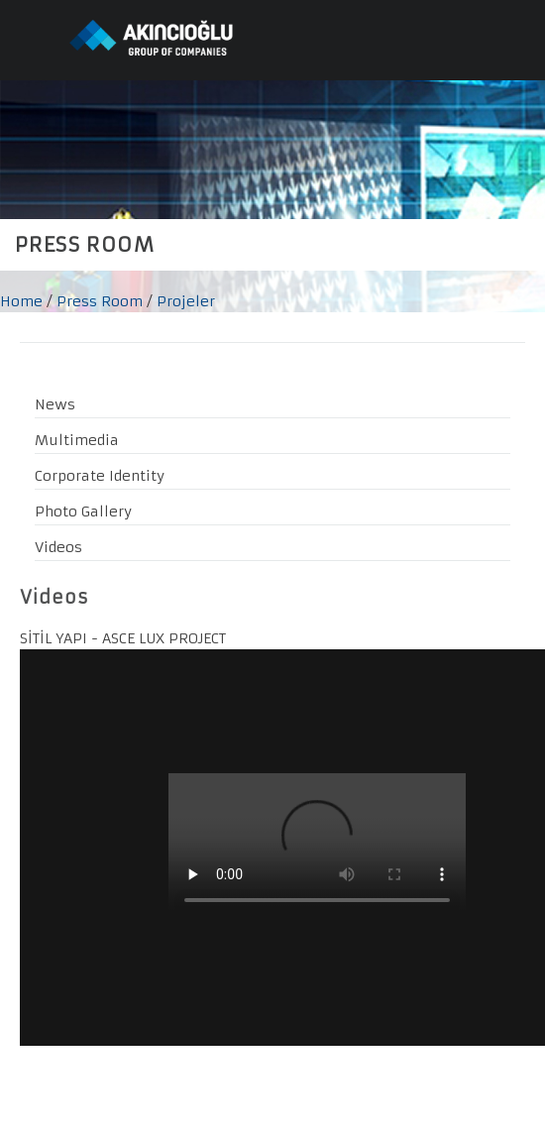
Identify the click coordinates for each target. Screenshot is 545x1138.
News (55, 404)
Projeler (186, 301)
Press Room (99, 301)
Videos (58, 547)
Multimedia (77, 440)
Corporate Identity (99, 476)
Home (21, 301)
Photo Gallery (83, 511)
